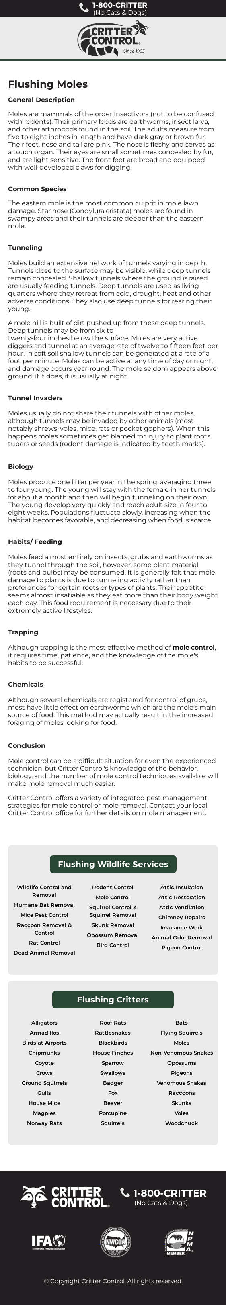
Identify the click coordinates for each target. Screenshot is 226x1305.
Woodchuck (181, 1123)
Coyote (44, 1063)
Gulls (44, 1093)
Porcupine (113, 1113)
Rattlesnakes (113, 1033)
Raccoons (181, 1093)
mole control (194, 647)
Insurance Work (181, 928)
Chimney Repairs (181, 917)
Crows (44, 1073)
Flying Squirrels (181, 1033)
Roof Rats (113, 1023)
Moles (181, 1043)
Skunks (181, 1103)
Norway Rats (44, 1123)
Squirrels (113, 1123)
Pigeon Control (182, 948)
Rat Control (44, 943)
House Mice (44, 1103)
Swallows (112, 1073)
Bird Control (113, 945)
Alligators (44, 1023)
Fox (112, 1093)
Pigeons (182, 1073)
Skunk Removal (113, 925)
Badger (113, 1083)
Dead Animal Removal (44, 953)
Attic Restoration (181, 897)
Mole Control (113, 897)
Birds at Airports (44, 1043)
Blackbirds (113, 1043)
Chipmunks (44, 1053)
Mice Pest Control (44, 915)
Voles (182, 1113)
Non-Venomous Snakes (181, 1053)
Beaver (112, 1103)
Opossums (181, 1063)
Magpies (44, 1113)
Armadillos (44, 1033)
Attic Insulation (181, 887)
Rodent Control (113, 887)
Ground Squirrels (44, 1083)
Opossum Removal (113, 935)
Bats (181, 1023)
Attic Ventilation (181, 907)
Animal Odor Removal (182, 938)
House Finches (113, 1053)
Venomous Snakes (181, 1083)
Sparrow (113, 1063)
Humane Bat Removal (44, 905)
